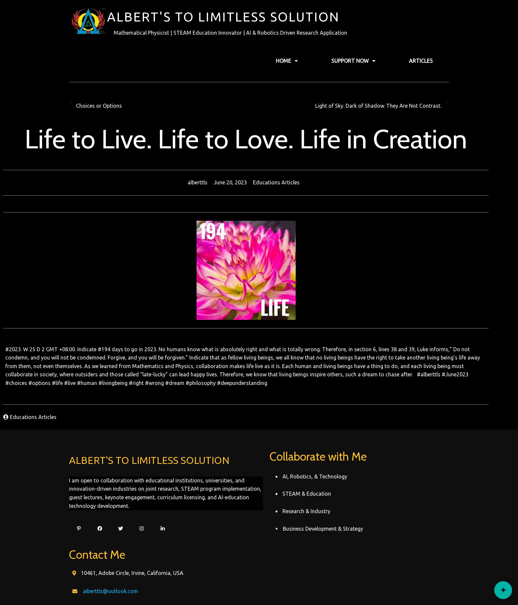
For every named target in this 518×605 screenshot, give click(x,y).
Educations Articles (289, 182)
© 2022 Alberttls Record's (259, 587)
